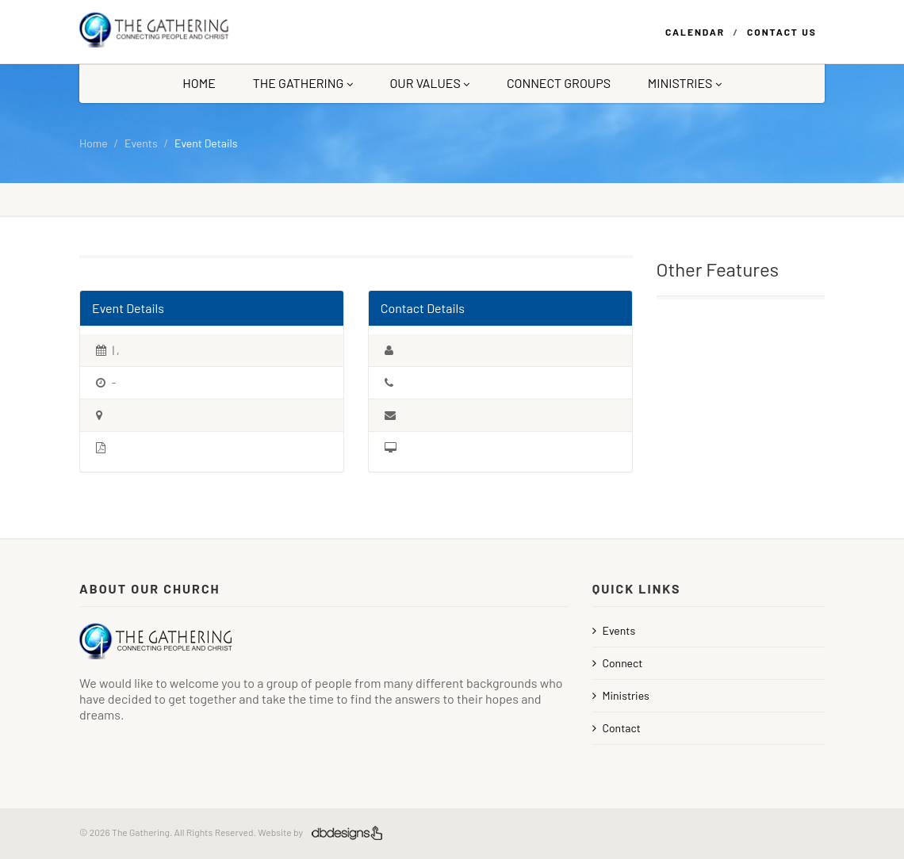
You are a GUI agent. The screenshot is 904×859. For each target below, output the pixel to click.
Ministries (685, 82)
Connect (617, 663)
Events (141, 143)
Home (199, 82)
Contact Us (782, 31)
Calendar (695, 31)
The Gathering (303, 82)
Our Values (429, 82)
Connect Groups (559, 82)
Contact (616, 728)
